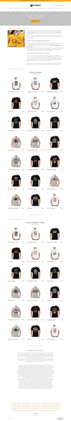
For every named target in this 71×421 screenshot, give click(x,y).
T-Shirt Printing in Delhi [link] (26, 405)
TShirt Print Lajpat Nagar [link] (16, 406)
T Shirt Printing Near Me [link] (15, 408)
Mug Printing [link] (50, 8)
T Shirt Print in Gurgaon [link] (16, 405)
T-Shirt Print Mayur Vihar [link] (55, 403)
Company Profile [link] (17, 8)
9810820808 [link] (35, 415)
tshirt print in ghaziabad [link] (45, 403)
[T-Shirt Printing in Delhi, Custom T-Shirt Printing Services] (35, 0)
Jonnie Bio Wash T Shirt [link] (52, 410)
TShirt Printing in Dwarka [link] (26, 408)
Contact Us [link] (59, 8)
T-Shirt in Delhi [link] (17, 410)
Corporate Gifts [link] (41, 8)
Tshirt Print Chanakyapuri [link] (35, 403)
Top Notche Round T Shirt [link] (42, 410)
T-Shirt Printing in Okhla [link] (15, 403)
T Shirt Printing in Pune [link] (45, 406)
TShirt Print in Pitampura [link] (35, 406)
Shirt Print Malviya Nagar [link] (55, 406)
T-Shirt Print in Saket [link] (45, 405)
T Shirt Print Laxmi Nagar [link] (54, 405)
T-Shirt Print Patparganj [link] (25, 403)
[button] (26, 8)
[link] (35, 5)
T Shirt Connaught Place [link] (35, 408)
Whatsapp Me (35, 21)
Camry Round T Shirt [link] (24, 410)
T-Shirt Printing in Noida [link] (35, 405)
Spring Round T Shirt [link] (33, 410)
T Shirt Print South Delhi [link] (45, 408)
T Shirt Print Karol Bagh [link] (55, 408)
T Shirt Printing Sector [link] (25, 406)
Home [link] (10, 8)
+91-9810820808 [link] (59, 5)
